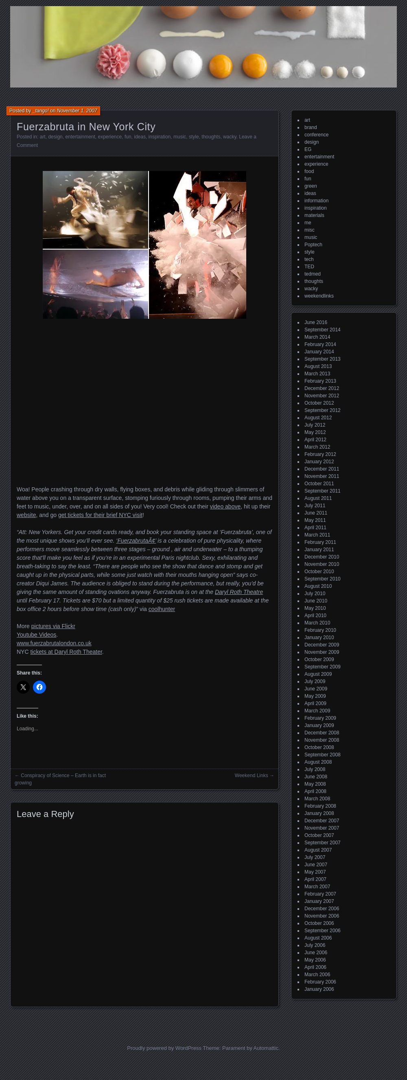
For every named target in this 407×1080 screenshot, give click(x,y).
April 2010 (315, 615)
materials (314, 215)
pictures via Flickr (53, 626)
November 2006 (321, 916)
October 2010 (319, 571)
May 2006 (315, 960)
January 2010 (319, 637)
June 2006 (315, 952)
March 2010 (317, 623)
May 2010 (315, 608)
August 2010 (318, 586)
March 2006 (317, 974)
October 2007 (319, 835)
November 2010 (321, 564)
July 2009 (314, 681)
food (309, 171)
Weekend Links (251, 775)
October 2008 (319, 747)
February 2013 (320, 381)
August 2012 (318, 418)
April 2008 (315, 791)
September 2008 (322, 755)
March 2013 (317, 374)
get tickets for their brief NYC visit (100, 515)
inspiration (160, 137)
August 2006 (318, 938)
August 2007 (318, 850)
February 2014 (320, 344)
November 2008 (321, 740)
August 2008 (318, 762)
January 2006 (319, 989)
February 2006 (320, 982)
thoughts (210, 137)
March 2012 (317, 447)
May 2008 (315, 784)
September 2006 (322, 930)
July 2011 (314, 505)
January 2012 (319, 461)
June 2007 (315, 865)
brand (310, 127)
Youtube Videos (36, 634)
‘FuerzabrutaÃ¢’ (136, 540)
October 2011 (319, 483)
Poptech (313, 245)
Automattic (266, 1048)
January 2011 (319, 549)
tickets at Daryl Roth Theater (66, 651)
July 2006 (314, 945)
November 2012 (321, 396)
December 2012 (321, 388)
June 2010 (315, 601)
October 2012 (319, 403)
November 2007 (321, 828)
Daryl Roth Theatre (239, 592)
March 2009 (317, 711)
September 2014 (322, 330)
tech (309, 259)
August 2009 (318, 674)
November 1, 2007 (77, 111)
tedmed (312, 274)
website (26, 515)
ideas (140, 137)
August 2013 (318, 366)
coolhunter (162, 609)
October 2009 (319, 659)
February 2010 (320, 630)
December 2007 (321, 821)
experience (110, 137)
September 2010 (322, 579)
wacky (229, 137)
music (179, 137)
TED (309, 266)
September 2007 (322, 843)
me (307, 223)
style (194, 137)
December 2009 (321, 645)
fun (128, 137)
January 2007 (319, 901)
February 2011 (320, 542)
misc (309, 230)
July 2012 (314, 425)
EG (307, 149)
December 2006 (321, 908)
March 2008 (317, 799)
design (55, 137)
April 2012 (315, 440)
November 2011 (321, 476)
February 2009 (320, 718)
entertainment (80, 137)
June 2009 (315, 689)
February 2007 (320, 894)
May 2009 (315, 696)
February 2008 (320, 806)
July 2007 (314, 857)
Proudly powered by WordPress (164, 1048)
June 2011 (315, 513)
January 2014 (319, 352)
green (310, 186)
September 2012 (322, 410)
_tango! (41, 111)
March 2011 (317, 535)
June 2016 (315, 322)
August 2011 (318, 498)
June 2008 (315, 777)
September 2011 (322, 491)
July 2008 (314, 769)
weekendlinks (319, 296)
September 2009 (322, 667)
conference (316, 135)
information (316, 201)
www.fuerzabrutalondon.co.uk (54, 643)
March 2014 (317, 337)
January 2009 (319, 725)
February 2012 (320, 454)
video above (225, 506)
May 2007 (315, 872)
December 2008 (321, 733)
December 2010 (321, 557)
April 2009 (315, 703)
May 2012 (315, 432)
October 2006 (319, 923)
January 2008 (319, 813)
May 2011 (315, 520)
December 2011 (321, 469)
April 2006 (315, 967)
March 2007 (317, 886)
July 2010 (314, 593)
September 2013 (322, 359)
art (43, 137)
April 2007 (315, 879)
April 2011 (315, 527)
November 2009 (321, 652)
